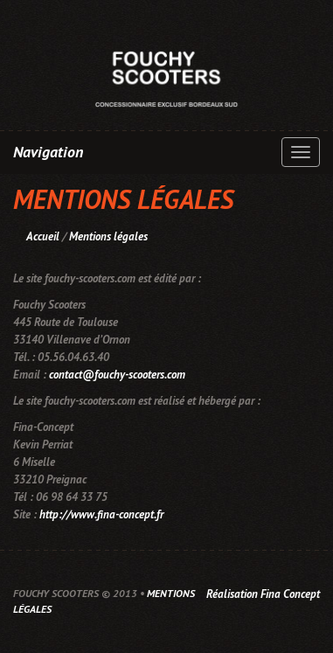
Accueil (42, 236)
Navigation (48, 152)
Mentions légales (108, 236)
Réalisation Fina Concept (263, 594)
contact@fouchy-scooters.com (117, 374)
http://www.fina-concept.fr (101, 514)
